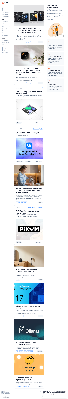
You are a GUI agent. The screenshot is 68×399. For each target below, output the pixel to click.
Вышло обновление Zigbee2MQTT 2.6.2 (24, 379)
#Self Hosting (30, 351)
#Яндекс (18, 202)
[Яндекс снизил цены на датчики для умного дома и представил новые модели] (29, 175)
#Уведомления (36, 128)
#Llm (25, 351)
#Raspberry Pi (39, 207)
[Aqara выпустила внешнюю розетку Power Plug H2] (29, 256)
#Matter (18, 42)
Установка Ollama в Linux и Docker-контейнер (27, 343)
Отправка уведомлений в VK (27, 132)
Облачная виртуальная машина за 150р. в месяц (29, 92)
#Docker (21, 351)
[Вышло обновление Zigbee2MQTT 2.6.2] (29, 364)
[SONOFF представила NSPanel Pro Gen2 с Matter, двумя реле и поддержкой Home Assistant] (29, 15)
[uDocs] (5, 2)
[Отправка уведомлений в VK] (29, 148)
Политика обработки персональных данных (5, 393)
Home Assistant (19, 161)
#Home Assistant (19, 316)
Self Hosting (18, 122)
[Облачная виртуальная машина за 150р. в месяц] (29, 109)
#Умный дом (23, 202)
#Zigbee (28, 42)
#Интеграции (26, 386)
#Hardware (23, 42)
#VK (41, 128)
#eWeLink (33, 42)
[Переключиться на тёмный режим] (10, 3)
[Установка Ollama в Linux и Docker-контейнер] (29, 329)
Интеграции (28, 161)
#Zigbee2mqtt (19, 386)
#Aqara (17, 279)
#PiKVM (33, 207)
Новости (40, 42)
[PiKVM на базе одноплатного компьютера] (29, 229)
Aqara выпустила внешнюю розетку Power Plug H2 (27, 270)
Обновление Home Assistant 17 (28, 306)
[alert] (54, 394)
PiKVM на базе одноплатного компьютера (27, 212)
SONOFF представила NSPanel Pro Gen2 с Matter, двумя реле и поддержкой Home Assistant (28, 30)
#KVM (29, 207)
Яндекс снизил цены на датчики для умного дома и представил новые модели (29, 190)
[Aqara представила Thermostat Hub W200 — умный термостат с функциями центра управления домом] (29, 55)
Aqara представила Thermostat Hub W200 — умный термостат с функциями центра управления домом (29, 71)
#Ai (17, 351)
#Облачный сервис (38, 88)
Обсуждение (39, 122)
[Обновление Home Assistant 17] (29, 293)
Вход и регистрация (5, 396)
